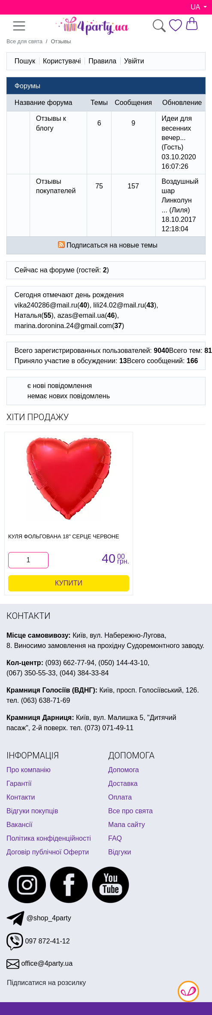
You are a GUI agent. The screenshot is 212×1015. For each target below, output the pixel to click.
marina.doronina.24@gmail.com (63, 325)
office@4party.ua (39, 963)
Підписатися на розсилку (46, 982)
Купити (68, 583)
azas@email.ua (81, 315)
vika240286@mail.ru (46, 305)
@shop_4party (38, 918)
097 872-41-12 (38, 941)
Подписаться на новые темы (112, 245)
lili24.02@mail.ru (118, 305)
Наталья (28, 315)
